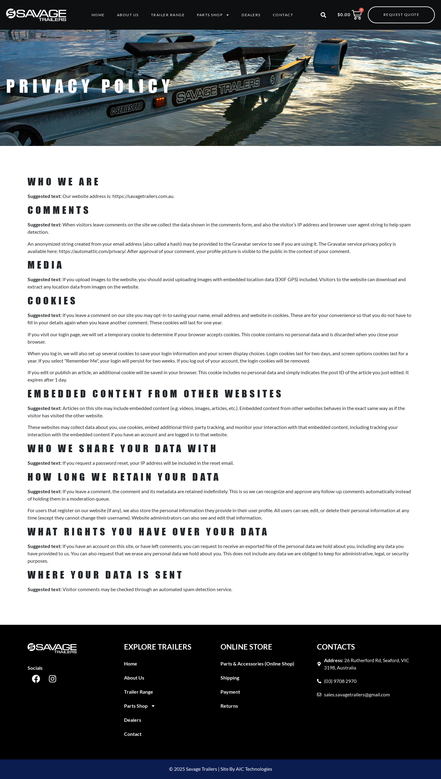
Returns (229, 706)
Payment (230, 692)
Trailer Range (168, 15)
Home (98, 15)
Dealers (251, 15)
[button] (323, 15)
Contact (283, 15)
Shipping (230, 677)
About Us (128, 15)
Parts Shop (213, 15)
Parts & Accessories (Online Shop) (257, 663)
